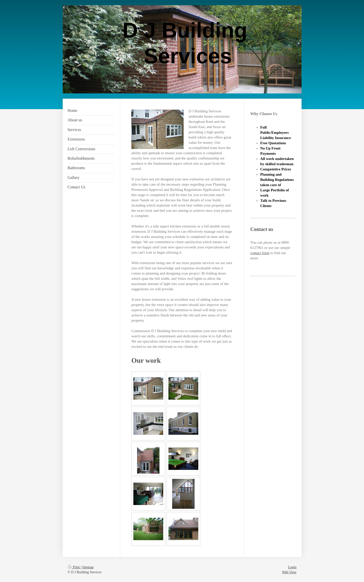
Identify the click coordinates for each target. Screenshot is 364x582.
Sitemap (88, 567)
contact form (259, 253)
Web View (289, 572)
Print (74, 567)
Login (292, 567)
